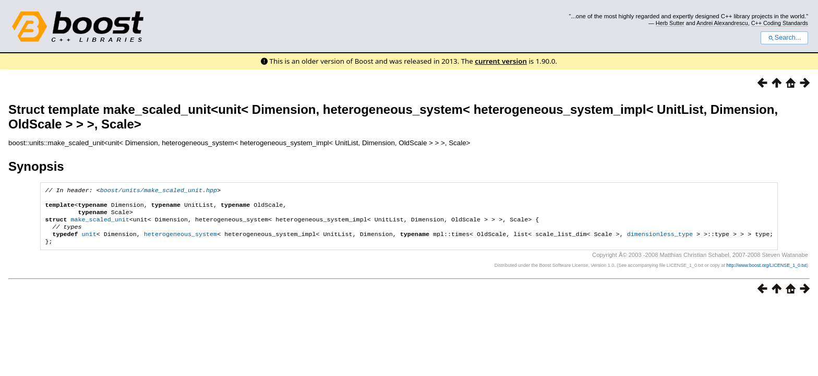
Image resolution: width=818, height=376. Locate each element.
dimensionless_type (660, 241)
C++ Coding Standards (779, 23)
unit (89, 241)
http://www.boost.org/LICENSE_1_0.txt (766, 273)
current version (501, 61)
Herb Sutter (670, 23)
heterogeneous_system (180, 241)
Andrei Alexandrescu (722, 23)
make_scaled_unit (100, 224)
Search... (784, 37)
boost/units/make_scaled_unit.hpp (158, 191)
